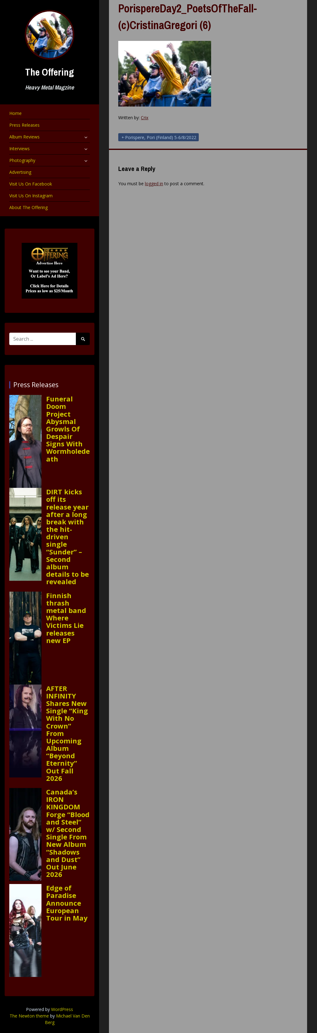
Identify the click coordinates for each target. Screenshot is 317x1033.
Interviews (19, 148)
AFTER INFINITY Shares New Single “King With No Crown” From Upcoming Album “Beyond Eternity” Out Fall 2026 (67, 733)
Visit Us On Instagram (31, 196)
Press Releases (24, 125)
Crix (144, 117)
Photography (22, 160)
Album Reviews (24, 137)
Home (15, 113)
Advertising (20, 172)
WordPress (62, 1009)
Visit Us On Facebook (30, 184)
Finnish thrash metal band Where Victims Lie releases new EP (66, 618)
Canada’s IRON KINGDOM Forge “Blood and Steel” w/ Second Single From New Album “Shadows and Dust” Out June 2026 (67, 833)
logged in (154, 183)
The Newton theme (29, 1016)
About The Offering (28, 207)
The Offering (49, 72)
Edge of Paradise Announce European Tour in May (67, 902)
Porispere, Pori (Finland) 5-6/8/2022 (160, 137)
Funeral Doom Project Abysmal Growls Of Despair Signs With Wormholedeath (68, 428)
